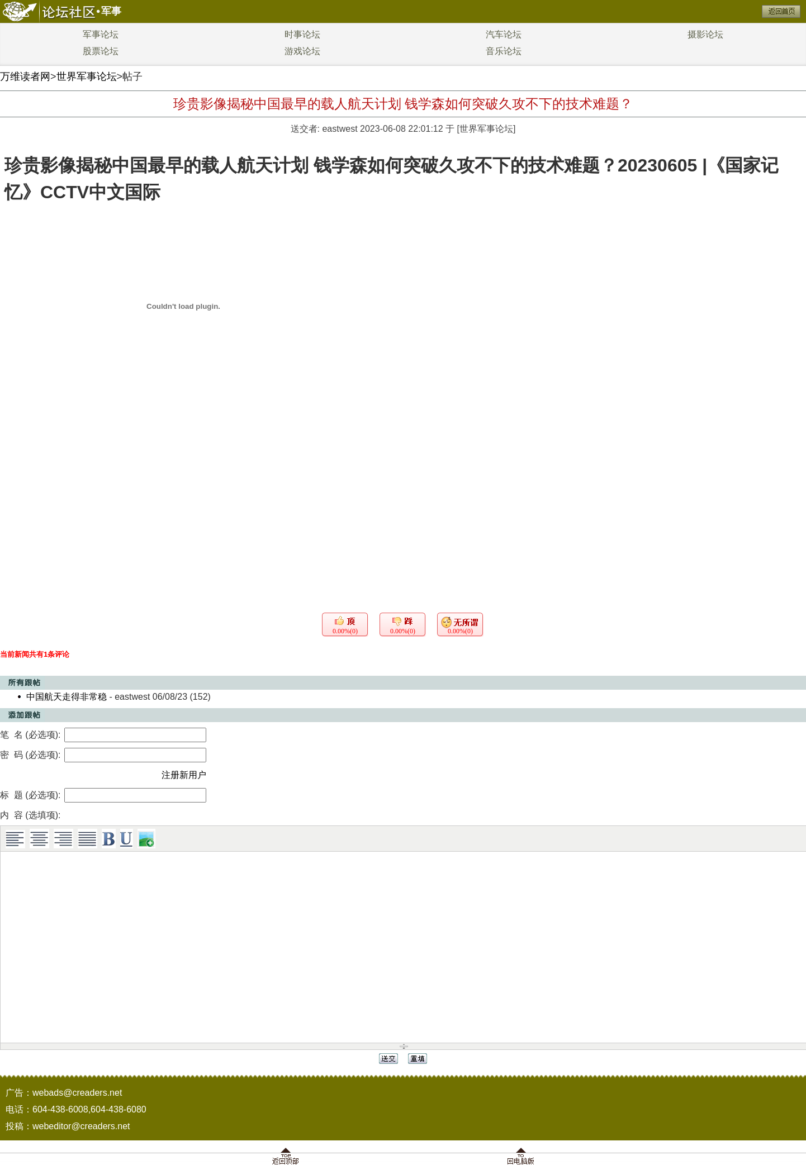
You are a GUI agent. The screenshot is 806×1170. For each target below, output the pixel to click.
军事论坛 (100, 34)
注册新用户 (184, 775)
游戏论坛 (302, 51)
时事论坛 (302, 34)
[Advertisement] (403, 490)
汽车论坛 (503, 34)
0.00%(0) (345, 631)
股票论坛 (100, 51)
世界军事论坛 (86, 76)
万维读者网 (25, 76)
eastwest (339, 128)
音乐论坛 (503, 51)
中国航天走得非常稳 (66, 696)
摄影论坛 (705, 34)
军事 (111, 11)
